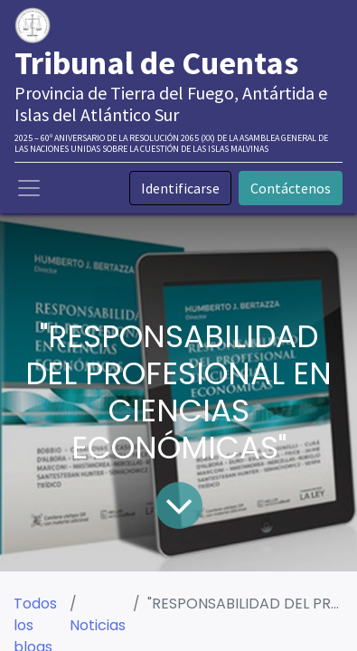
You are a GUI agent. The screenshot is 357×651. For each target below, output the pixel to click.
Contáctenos (290, 188)
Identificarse (180, 188)
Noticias (98, 625)
